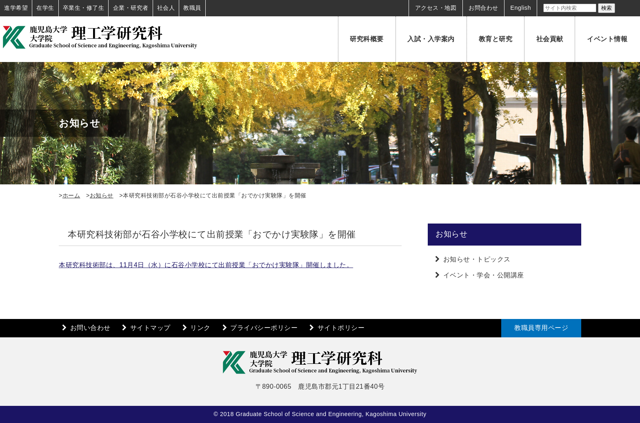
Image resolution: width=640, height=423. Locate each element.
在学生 (45, 7)
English (520, 7)
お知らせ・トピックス (477, 259)
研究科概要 (367, 38)
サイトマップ (150, 327)
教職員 (192, 7)
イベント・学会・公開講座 (483, 275)
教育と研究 (496, 38)
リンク (200, 327)
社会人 (166, 7)
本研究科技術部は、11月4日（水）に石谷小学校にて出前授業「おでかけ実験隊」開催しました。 (206, 264)
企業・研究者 (131, 7)
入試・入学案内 (431, 38)
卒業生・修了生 (83, 7)
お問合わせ (483, 7)
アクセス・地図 (436, 7)
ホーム (71, 195)
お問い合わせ (90, 327)
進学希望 (16, 7)
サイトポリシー (341, 327)
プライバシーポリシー (264, 327)
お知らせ (101, 195)
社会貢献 (549, 38)
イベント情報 (607, 38)
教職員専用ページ (541, 327)
